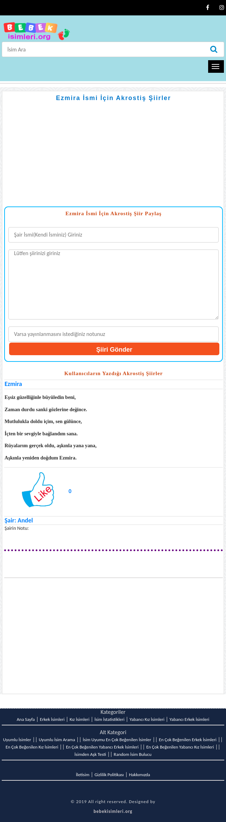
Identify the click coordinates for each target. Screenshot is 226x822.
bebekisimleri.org (113, 811)
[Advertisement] (113, 157)
